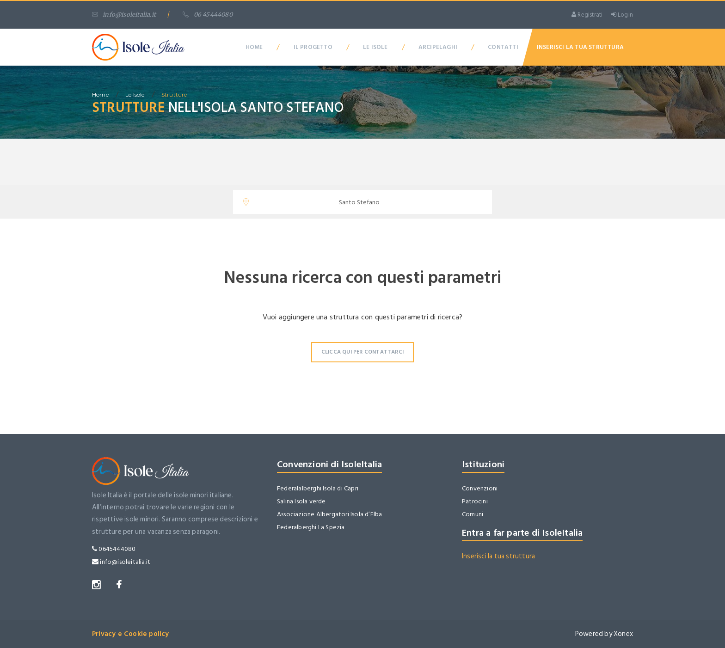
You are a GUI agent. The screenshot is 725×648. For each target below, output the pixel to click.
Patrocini (475, 501)
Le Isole (375, 47)
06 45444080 (207, 14)
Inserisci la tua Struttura (580, 47)
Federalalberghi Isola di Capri (317, 488)
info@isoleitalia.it (124, 14)
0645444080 (113, 549)
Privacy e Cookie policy (130, 634)
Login (622, 15)
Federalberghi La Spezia (311, 527)
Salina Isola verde (301, 501)
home (100, 94)
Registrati (586, 15)
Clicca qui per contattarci (362, 352)
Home (254, 47)
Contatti (503, 47)
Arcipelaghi (437, 47)
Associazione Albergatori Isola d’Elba (329, 514)
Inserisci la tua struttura (498, 556)
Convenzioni (480, 488)
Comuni (472, 514)
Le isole (135, 94)
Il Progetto (313, 47)
